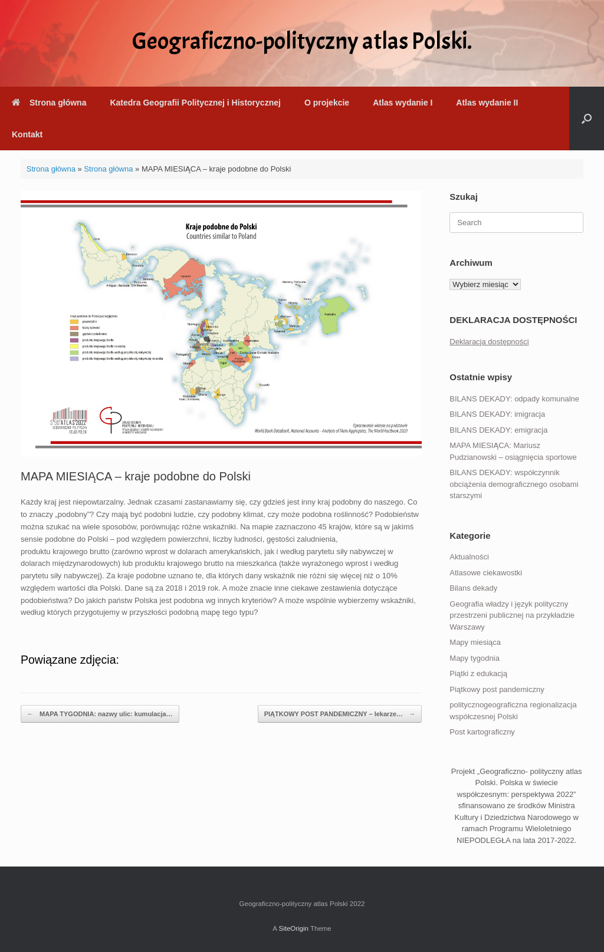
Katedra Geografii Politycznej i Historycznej (195, 102)
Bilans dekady (473, 588)
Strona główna (49, 102)
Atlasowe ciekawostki (485, 572)
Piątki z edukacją (478, 673)
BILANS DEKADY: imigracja (497, 414)
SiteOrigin (293, 928)
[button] (586, 118)
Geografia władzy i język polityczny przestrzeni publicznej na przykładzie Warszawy (512, 615)
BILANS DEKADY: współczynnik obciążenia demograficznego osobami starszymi (513, 484)
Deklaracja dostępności (488, 341)
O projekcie (326, 102)
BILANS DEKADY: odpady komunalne (514, 398)
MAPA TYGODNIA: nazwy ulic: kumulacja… (100, 714)
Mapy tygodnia (474, 658)
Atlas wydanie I (402, 102)
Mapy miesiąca (475, 642)
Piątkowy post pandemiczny (496, 689)
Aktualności (468, 556)
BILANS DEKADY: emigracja (498, 430)
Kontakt (27, 134)
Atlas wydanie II (487, 102)
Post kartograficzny (482, 731)
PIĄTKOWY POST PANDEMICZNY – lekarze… (339, 714)
